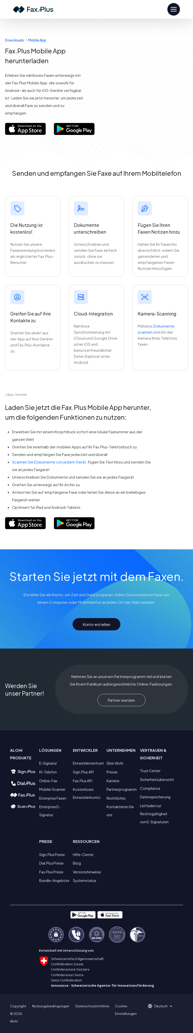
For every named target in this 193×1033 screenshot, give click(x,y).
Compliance (150, 788)
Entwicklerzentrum (88, 763)
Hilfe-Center (83, 854)
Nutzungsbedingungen (50, 1006)
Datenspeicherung (155, 797)
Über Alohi (115, 763)
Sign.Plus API (83, 772)
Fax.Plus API (82, 780)
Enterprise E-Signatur (49, 810)
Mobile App (37, 40)
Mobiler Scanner (52, 789)
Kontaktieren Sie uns (120, 810)
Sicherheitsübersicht (157, 779)
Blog (77, 863)
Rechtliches (116, 798)
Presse (112, 772)
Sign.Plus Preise (52, 854)
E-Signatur (48, 763)
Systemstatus (84, 880)
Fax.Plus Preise (51, 872)
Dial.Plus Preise (51, 863)
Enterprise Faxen (52, 798)
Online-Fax (48, 780)
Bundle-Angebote (54, 880)
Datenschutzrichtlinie (92, 1006)
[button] (163, 1006)
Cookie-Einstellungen (126, 1010)
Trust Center (150, 770)
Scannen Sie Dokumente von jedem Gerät (49, 461)
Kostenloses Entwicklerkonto (87, 793)
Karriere (113, 780)
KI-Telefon (48, 772)
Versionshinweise (87, 872)
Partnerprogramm (122, 789)
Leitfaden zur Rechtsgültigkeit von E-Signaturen (154, 813)
